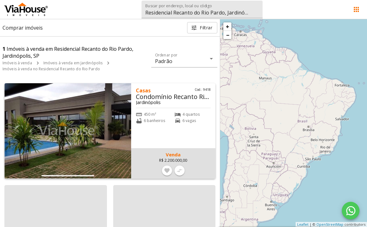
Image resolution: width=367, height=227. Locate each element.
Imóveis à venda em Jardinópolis (73, 63)
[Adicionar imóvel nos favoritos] (167, 171)
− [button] (227, 35)
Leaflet (303, 224)
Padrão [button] (163, 61)
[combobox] (202, 9)
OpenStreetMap (329, 224)
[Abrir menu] (356, 9)
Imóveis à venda (17, 63)
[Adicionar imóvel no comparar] (180, 171)
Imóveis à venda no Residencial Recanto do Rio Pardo (51, 69)
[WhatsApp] (350, 210)
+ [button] (227, 26)
